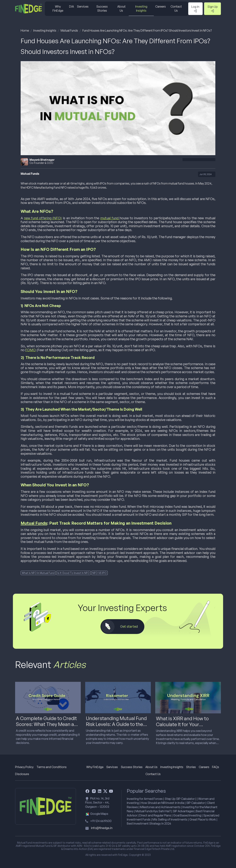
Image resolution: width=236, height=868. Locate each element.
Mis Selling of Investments (169, 819)
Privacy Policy (24, 767)
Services (82, 6)
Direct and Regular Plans (155, 815)
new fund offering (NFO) (43, 218)
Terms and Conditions (52, 767)
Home (25, 30)
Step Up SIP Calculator (180, 799)
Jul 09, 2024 (205, 174)
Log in (195, 9)
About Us (121, 8)
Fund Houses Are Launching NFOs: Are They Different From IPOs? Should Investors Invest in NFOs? (147, 30)
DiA (71, 6)
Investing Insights (141, 8)
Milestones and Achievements (160, 807)
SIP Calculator (195, 803)
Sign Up (212, 9)
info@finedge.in (101, 828)
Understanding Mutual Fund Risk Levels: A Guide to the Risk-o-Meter (116, 724)
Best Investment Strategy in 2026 (149, 823)
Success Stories (102, 8)
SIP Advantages (183, 811)
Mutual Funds (69, 30)
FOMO (30, 350)
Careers (160, 6)
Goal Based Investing (187, 815)
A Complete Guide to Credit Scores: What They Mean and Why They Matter (48, 724)
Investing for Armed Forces (145, 799)
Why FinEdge (58, 8)
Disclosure (22, 774)
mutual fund (109, 218)
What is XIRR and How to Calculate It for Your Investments (182, 724)
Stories (191, 767)
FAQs (215, 767)
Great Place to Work (202, 819)
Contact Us (176, 8)
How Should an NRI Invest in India (162, 803)
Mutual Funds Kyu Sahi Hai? (153, 811)
